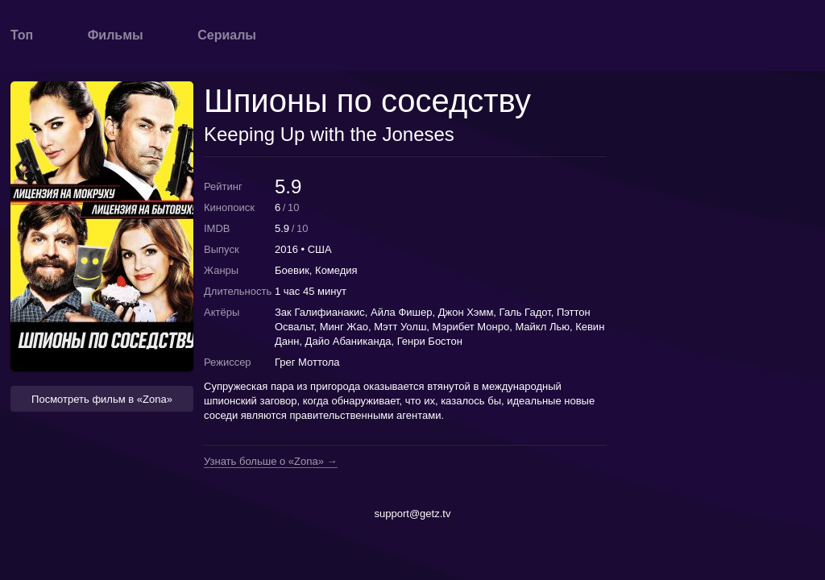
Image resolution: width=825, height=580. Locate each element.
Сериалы (226, 35)
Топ (21, 35)
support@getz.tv (413, 514)
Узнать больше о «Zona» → (271, 461)
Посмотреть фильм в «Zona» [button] (101, 399)
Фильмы (115, 35)
